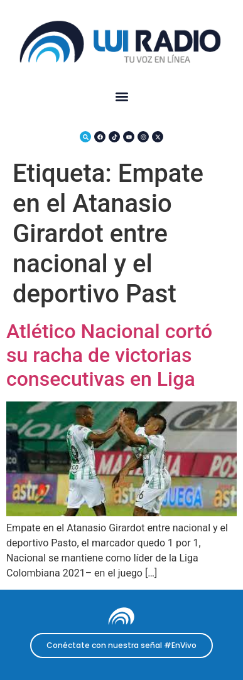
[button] (121, 97)
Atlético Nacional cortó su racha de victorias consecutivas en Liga (109, 355)
